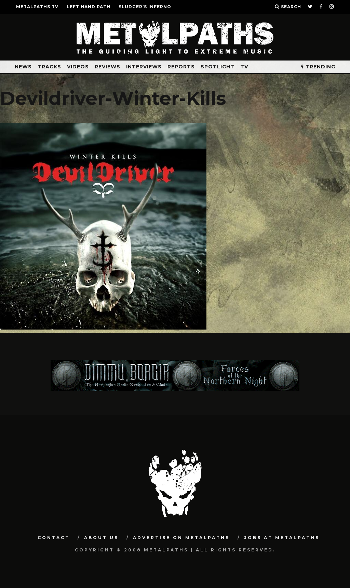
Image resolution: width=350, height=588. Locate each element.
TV (244, 67)
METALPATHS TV (37, 6)
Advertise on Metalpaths (181, 537)
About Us (101, 537)
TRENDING (318, 67)
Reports (181, 67)
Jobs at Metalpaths (282, 537)
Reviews (107, 67)
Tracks (49, 67)
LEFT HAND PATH (88, 6)
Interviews (144, 67)
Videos (78, 67)
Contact (54, 537)
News (23, 67)
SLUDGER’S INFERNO (145, 6)
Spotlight (217, 67)
